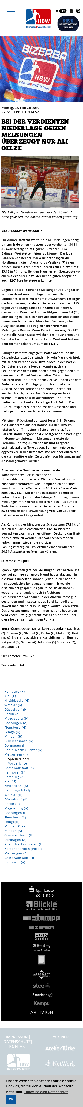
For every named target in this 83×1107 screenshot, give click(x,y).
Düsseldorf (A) (15, 799)
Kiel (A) (10, 696)
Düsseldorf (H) (16, 709)
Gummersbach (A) (18, 741)
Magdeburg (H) (16, 718)
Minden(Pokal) (15, 826)
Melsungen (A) (16, 853)
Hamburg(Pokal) (17, 790)
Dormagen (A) (15, 840)
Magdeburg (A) (16, 808)
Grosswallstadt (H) (19, 858)
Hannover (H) (15, 772)
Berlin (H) (12, 804)
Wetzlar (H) (13, 795)
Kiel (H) (10, 781)
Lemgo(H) (11, 822)
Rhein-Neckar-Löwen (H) (23, 844)
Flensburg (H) (15, 727)
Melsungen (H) (16, 754)
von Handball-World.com (20, 231)
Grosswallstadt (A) (19, 768)
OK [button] (11, 1099)
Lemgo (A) (12, 732)
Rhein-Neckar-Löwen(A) (23, 750)
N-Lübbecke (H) (16, 700)
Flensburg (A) (15, 817)
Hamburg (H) (14, 691)
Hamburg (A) (14, 777)
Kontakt (18, 1046)
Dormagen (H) (15, 745)
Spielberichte (19, 759)
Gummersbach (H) (18, 835)
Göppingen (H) (16, 813)
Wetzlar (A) (13, 705)
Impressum (17, 1036)
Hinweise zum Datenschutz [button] (46, 1091)
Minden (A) (13, 831)
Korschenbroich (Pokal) (23, 849)
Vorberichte (17, 763)
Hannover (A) (14, 862)
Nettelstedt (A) (16, 786)
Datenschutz (17, 1041)
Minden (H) (13, 736)
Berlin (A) (12, 714)
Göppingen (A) (15, 723)
